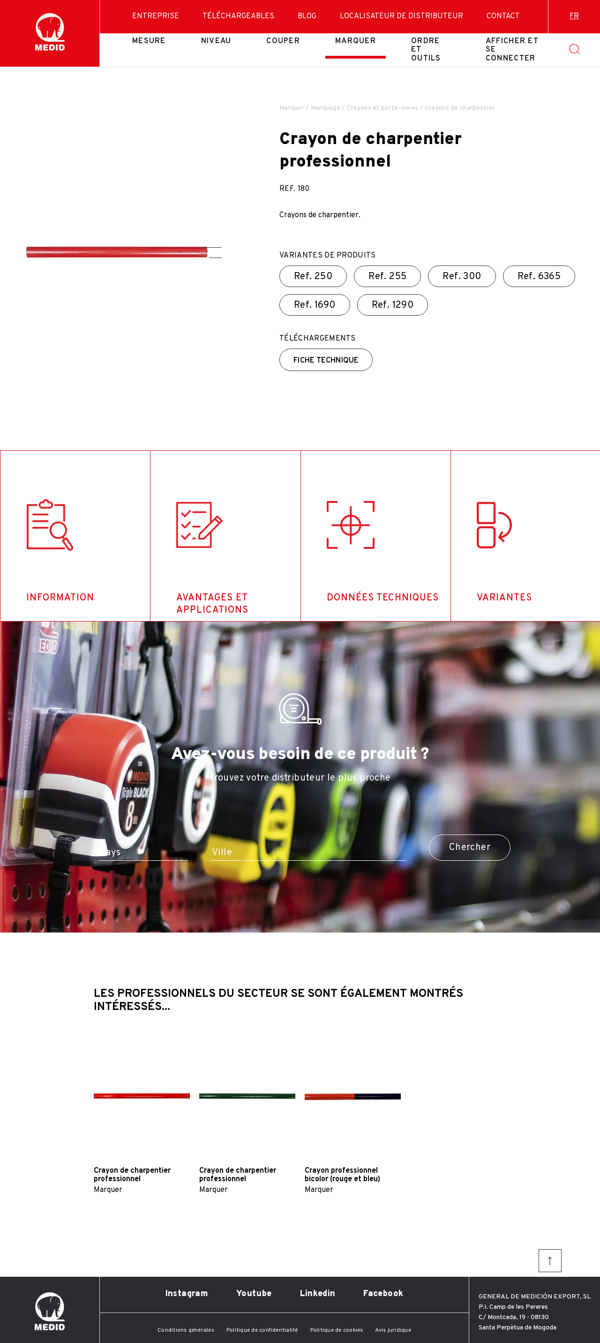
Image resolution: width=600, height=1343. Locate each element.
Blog (307, 16)
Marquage (325, 108)
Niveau (216, 41)
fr (574, 16)
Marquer (355, 41)
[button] (212, 247)
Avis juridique (393, 1330)
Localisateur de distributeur (401, 16)
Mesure (149, 41)
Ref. (313, 277)
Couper (283, 41)
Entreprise (155, 16)
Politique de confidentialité (262, 1330)
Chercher (469, 848)
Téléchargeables (238, 16)
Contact (503, 16)
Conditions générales (186, 1330)
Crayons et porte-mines (382, 108)
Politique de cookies (336, 1330)
